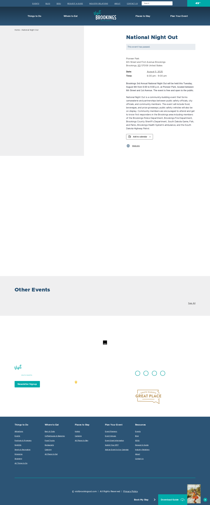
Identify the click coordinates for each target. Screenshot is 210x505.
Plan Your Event (179, 16)
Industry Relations (98, 3)
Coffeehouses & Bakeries (55, 436)
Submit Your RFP (112, 445)
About (117, 3)
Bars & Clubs (50, 431)
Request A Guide (75, 3)
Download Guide (170, 500)
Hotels (77, 431)
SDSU (59, 3)
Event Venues (110, 436)
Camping (78, 436)
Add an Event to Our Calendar (117, 449)
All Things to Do (21, 463)
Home (17, 30)
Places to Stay (142, 16)
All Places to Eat (51, 454)
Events (35, 3)
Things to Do (34, 16)
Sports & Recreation (23, 449)
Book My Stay (141, 500)
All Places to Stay (81, 440)
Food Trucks (50, 440)
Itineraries (18, 454)
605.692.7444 (111, 372)
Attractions (19, 431)
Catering (48, 449)
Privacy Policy (130, 491)
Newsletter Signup (27, 384)
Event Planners (111, 431)
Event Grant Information (114, 440)
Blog (48, 3)
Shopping (18, 459)
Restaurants (49, 445)
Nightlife (18, 445)
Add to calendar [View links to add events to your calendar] (140, 137)
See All (191, 303)
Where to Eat (70, 16)
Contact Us (132, 3)
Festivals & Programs (23, 440)
